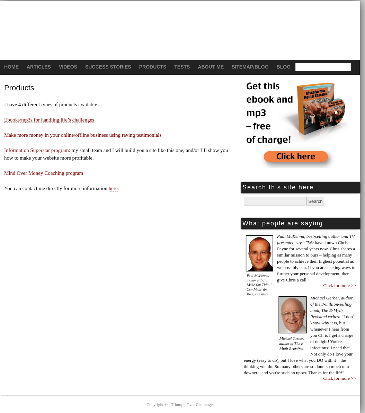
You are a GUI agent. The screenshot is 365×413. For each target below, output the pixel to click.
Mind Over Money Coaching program (43, 173)
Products (153, 67)
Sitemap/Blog (250, 67)
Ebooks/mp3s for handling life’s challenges (49, 120)
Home (11, 67)
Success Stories (108, 67)
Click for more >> (339, 285)
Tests (182, 67)
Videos (68, 67)
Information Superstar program (36, 150)
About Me (211, 67)
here (113, 188)
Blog (284, 67)
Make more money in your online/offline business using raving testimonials (82, 135)
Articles (39, 67)
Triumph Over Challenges (180, 30)
